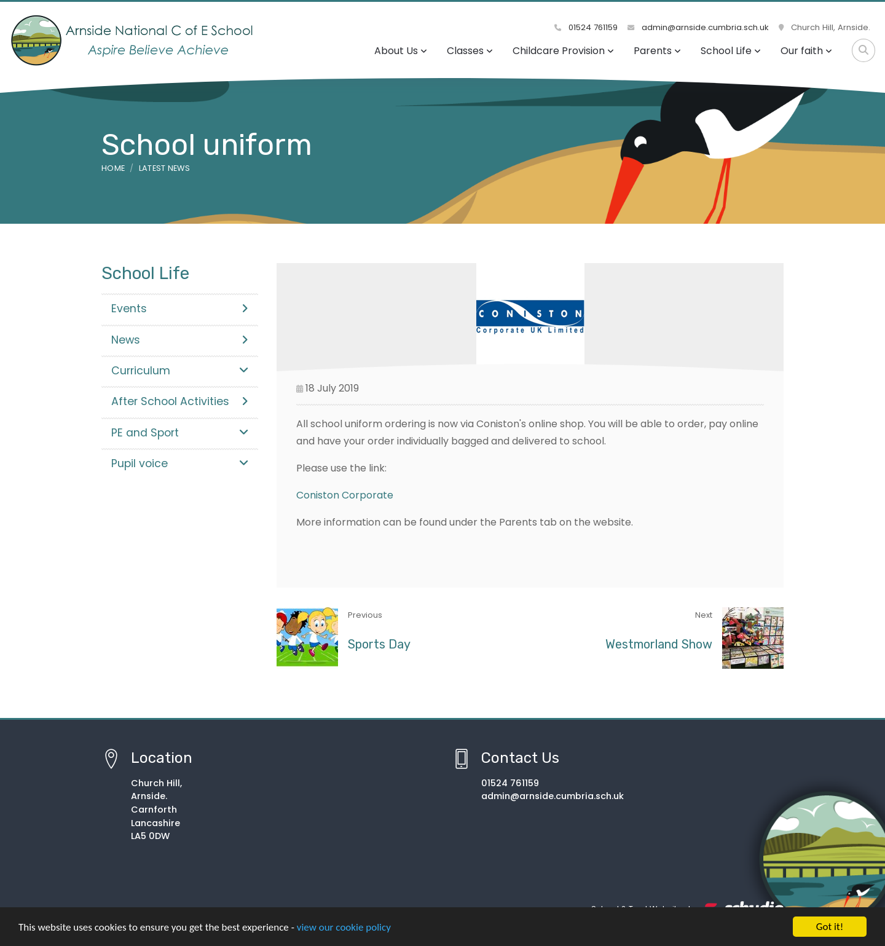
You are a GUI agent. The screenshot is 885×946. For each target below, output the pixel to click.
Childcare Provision (563, 51)
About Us (400, 51)
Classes (470, 51)
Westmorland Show (658, 644)
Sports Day (379, 644)
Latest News (165, 168)
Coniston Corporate (344, 495)
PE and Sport (179, 432)
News (179, 340)
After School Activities (179, 401)
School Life (731, 51)
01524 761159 (586, 27)
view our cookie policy (344, 927)
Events (179, 308)
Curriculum (179, 370)
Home (113, 168)
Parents (657, 51)
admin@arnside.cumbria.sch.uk (698, 27)
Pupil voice (179, 463)
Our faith (806, 51)
